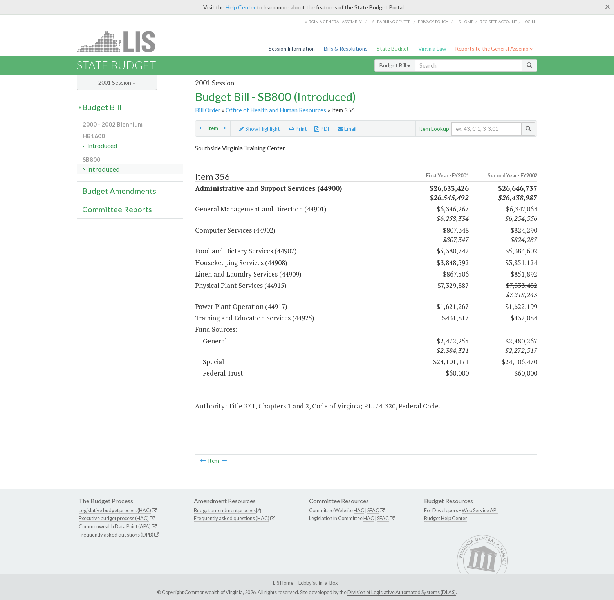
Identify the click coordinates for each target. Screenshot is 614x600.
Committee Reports (117, 209)
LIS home (464, 21)
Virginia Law (432, 48)
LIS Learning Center (390, 21)
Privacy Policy (433, 21)
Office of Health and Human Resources (276, 110)
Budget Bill (394, 65)
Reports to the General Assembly (494, 48)
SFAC (373, 510)
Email (347, 129)
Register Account (498, 21)
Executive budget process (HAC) (114, 518)
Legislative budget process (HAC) (115, 510)
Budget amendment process (225, 510)
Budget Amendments (119, 190)
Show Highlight (259, 129)
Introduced (102, 145)
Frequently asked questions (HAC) (231, 518)
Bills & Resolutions (345, 48)
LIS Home (283, 583)
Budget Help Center (445, 518)
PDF (322, 129)
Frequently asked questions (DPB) (116, 534)
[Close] (607, 7)
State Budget (393, 48)
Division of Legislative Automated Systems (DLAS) (401, 592)
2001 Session (116, 82)
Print (298, 129)
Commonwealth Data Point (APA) (115, 526)
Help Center (241, 7)
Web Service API (480, 510)
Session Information (292, 48)
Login (529, 21)
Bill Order (207, 110)
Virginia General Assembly (333, 21)
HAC (359, 510)
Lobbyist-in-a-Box (318, 583)
